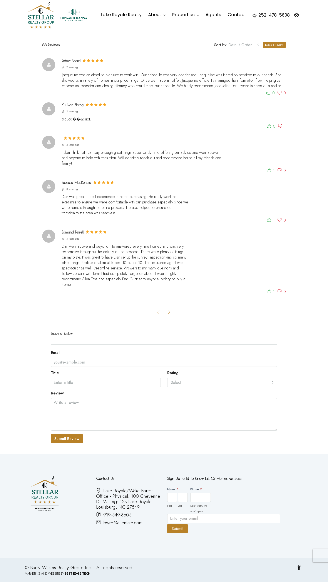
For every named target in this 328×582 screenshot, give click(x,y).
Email (55, 352)
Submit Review (66, 439)
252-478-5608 (271, 15)
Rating (173, 373)
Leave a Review (274, 45)
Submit (177, 528)
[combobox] (244, 44)
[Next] (169, 312)
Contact (237, 15)
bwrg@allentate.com (123, 522)
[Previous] (158, 312)
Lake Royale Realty (121, 15)
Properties (183, 15)
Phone (196, 489)
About (154, 15)
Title (55, 373)
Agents (213, 15)
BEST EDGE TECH (77, 572)
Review (57, 393)
